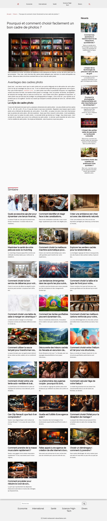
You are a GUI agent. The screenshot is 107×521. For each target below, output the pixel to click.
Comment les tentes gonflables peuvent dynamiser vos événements (53, 316)
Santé (54, 4)
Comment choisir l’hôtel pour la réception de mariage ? (84, 415)
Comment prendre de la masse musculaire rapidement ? (22, 449)
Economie (29, 4)
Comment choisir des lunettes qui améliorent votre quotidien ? (89, 162)
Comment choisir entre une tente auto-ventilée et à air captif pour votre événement (21, 383)
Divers (80, 4)
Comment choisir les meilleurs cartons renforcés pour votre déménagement (84, 316)
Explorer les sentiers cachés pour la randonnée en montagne (83, 250)
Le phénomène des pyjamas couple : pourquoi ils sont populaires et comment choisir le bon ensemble (53, 385)
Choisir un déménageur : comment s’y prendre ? (81, 449)
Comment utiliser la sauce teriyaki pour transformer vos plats (21, 350)
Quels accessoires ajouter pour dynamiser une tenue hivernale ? (22, 216)
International (42, 4)
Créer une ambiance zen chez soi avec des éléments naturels (84, 215)
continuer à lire (28, 90)
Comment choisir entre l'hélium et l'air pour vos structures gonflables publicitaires (84, 350)
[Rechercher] (51, 503)
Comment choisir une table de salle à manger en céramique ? (22, 315)
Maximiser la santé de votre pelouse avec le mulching (20, 248)
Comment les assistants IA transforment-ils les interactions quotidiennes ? (89, 38)
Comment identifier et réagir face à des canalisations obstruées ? (52, 216)
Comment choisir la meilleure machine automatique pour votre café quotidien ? (52, 250)
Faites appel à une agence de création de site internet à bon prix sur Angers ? (53, 450)
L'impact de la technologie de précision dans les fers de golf (89, 71)
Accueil (9, 14)
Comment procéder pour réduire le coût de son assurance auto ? (19, 483)
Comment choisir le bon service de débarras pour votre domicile (22, 283)
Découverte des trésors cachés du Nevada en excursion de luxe (53, 350)
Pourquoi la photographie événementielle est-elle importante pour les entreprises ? (89, 101)
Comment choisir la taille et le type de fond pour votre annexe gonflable (84, 283)
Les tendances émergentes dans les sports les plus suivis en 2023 (52, 283)
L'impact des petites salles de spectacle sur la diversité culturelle (89, 133)
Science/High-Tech (67, 4)
